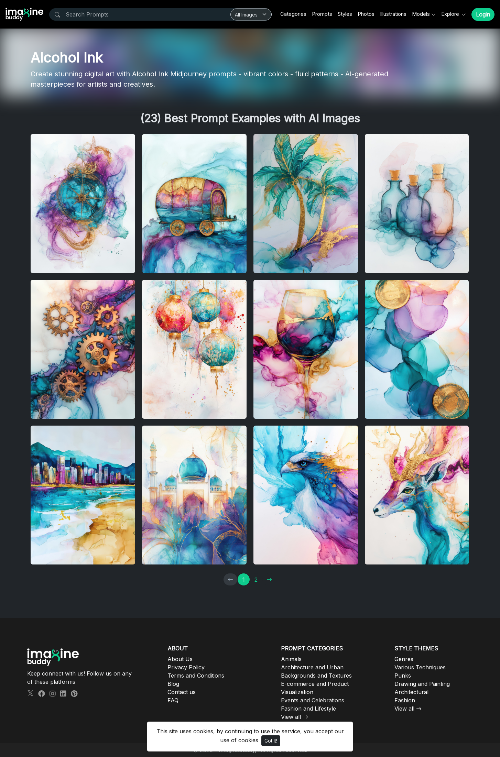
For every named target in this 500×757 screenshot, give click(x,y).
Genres (403, 659)
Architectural (411, 692)
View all (291, 716)
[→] (269, 579)
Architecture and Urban (312, 667)
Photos (366, 14)
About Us (180, 659)
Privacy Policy (186, 667)
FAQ (172, 700)
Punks (402, 675)
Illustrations (393, 14)
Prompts (322, 14)
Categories (293, 14)
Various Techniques (420, 667)
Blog (173, 683)
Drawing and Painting (422, 683)
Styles (345, 14)
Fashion (404, 700)
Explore (450, 14)
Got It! (270, 741)
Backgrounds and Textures (316, 675)
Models (421, 14)
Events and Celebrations (312, 700)
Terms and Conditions (195, 675)
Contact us (181, 692)
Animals (291, 659)
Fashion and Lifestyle (308, 708)
